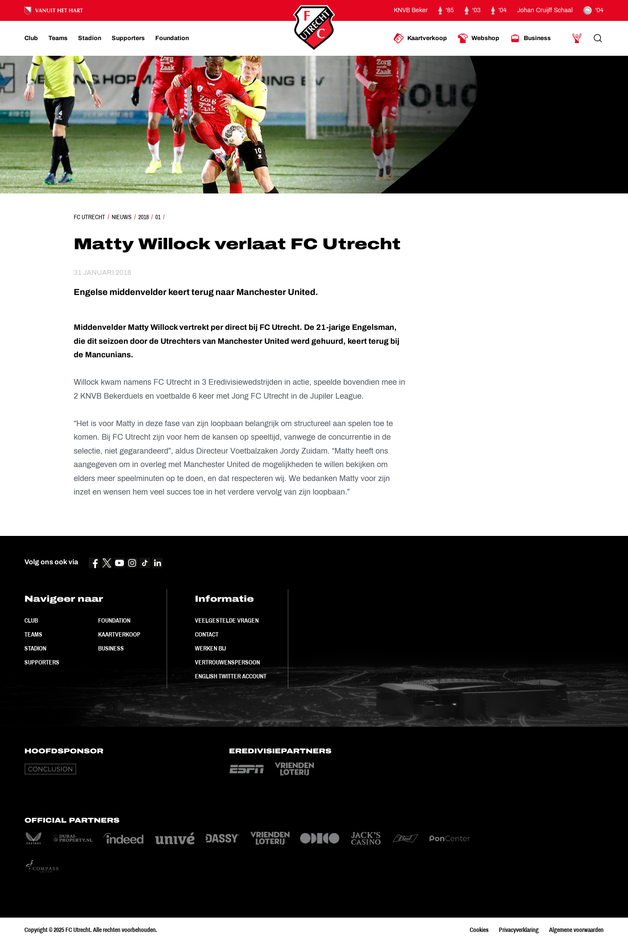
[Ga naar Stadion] (89, 38)
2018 (143, 217)
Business (111, 648)
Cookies (479, 930)
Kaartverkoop (119, 634)
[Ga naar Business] (530, 38)
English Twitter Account (230, 676)
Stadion (35, 648)
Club (31, 620)
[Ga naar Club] (31, 38)
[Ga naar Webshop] (478, 38)
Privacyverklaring (519, 930)
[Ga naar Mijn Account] (577, 38)
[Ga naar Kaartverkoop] (420, 38)
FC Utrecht (89, 217)
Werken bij (210, 648)
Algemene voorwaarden (576, 930)
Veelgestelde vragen (227, 620)
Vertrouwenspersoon (227, 662)
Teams (33, 634)
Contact (206, 634)
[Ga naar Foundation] (172, 38)
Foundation (114, 620)
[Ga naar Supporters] (128, 38)
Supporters (41, 662)
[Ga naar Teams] (58, 38)
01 (157, 217)
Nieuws (122, 217)
